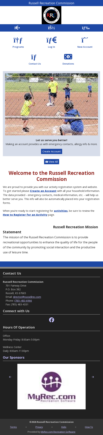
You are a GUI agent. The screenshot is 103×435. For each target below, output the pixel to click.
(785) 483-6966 (23, 300)
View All (51, 161)
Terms (13, 427)
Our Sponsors (13, 357)
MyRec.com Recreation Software (58, 431)
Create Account (51, 151)
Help (63, 427)
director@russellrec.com (27, 297)
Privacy (39, 427)
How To (89, 427)
